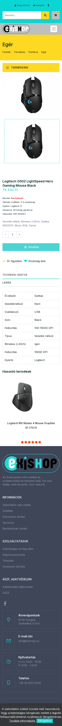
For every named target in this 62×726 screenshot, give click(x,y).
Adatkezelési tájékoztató (17, 587)
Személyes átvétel (13, 516)
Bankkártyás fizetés (14, 528)
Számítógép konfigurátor (18, 548)
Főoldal (6, 52)
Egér (43, 52)
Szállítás (7, 510)
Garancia (8, 522)
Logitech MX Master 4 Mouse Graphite (31, 423)
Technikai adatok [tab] (14, 274)
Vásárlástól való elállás (16, 505)
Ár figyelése (12, 261)
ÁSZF (6, 592)
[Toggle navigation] (53, 29)
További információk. (22, 720)
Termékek (19, 52)
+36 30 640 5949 (29, 683)
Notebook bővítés (13, 566)
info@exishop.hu (28, 641)
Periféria (33, 52)
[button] (22, 442)
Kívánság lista (34, 261)
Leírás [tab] (6, 282)
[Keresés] (21, 15)
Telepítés (8, 560)
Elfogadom (44, 720)
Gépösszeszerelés (13, 554)
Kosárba (31, 247)
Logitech (16, 206)
